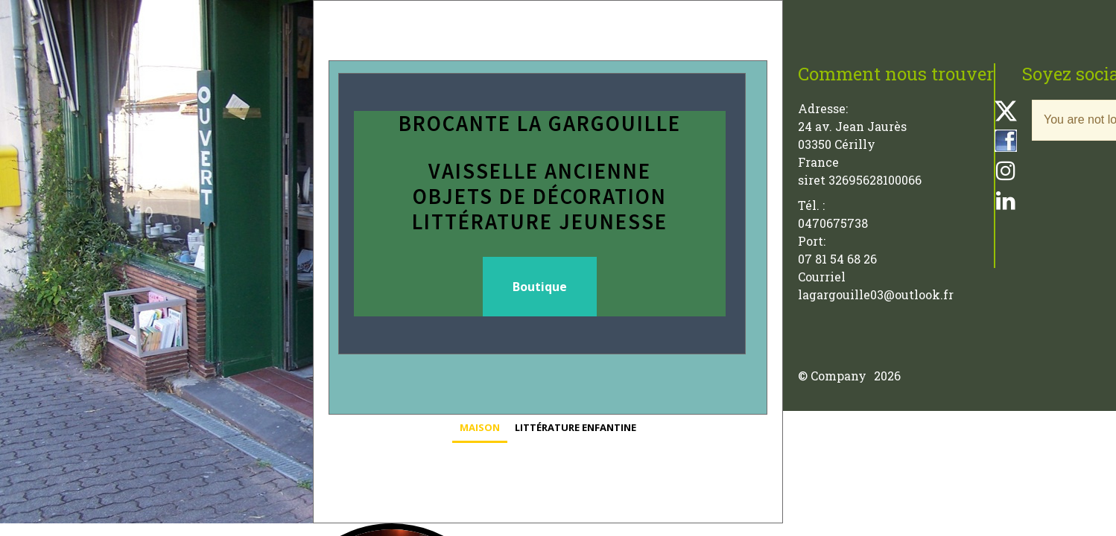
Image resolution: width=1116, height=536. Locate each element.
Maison (480, 427)
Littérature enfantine (575, 427)
